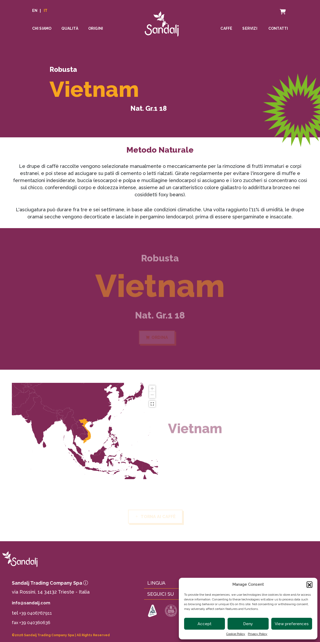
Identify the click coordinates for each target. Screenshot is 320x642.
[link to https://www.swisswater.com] (171, 611)
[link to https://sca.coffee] (152, 611)
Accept (204, 623)
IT (45, 11)
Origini (95, 29)
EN (34, 11)
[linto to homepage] (161, 21)
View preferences (292, 623)
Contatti (278, 29)
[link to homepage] (55, 558)
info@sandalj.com (31, 602)
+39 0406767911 (35, 613)
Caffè (226, 29)
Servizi (249, 29)
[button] (309, 584)
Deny (248, 623)
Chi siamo (42, 29)
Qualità (69, 29)
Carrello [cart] (277, 8)
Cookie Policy (235, 634)
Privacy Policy (257, 634)
